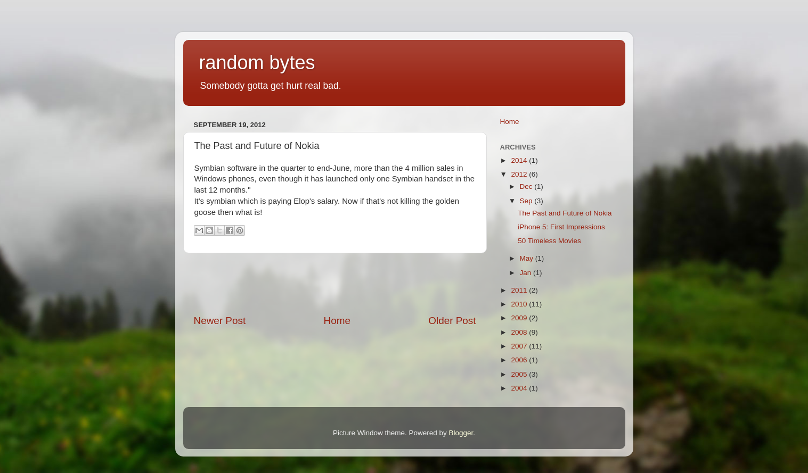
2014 (520, 160)
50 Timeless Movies (549, 241)
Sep (527, 201)
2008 (520, 332)
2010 (520, 304)
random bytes (257, 62)
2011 (520, 290)
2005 (520, 374)
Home (337, 320)
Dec (527, 186)
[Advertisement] (335, 284)
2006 (520, 360)
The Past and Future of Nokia (564, 213)
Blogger (461, 433)
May (527, 258)
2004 (520, 388)
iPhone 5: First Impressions (561, 227)
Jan (527, 273)
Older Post (452, 320)
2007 (520, 346)
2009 (520, 318)
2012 (520, 174)
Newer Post (220, 320)
